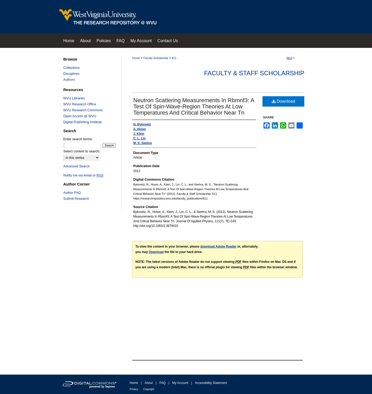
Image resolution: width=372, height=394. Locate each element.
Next (289, 58)
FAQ (162, 383)
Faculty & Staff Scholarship (254, 73)
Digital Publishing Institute (82, 122)
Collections (71, 68)
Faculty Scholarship (155, 58)
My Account (180, 383)
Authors (69, 79)
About (149, 383)
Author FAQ (72, 193)
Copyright (148, 389)
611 (174, 58)
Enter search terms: (77, 139)
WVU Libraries (74, 98)
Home (136, 58)
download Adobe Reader (218, 246)
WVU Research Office (79, 104)
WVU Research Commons (83, 110)
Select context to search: (81, 151)
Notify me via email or (83, 175)
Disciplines (71, 74)
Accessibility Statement (211, 383)
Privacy (134, 389)
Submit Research (76, 198)
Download (283, 101)
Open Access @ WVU (79, 116)
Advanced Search (76, 166)
